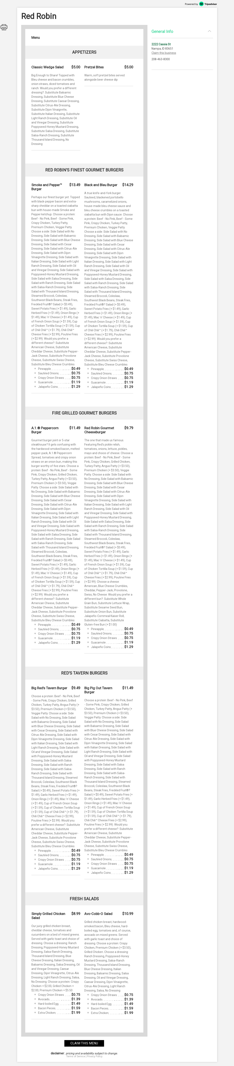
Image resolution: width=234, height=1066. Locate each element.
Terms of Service (75, 1056)
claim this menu (84, 1043)
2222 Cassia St (161, 44)
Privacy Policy (94, 1056)
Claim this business (164, 52)
